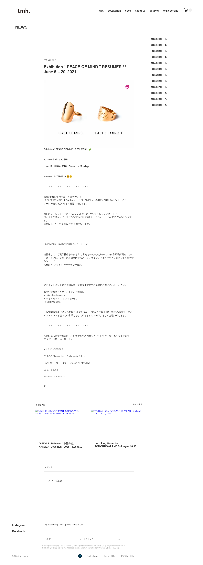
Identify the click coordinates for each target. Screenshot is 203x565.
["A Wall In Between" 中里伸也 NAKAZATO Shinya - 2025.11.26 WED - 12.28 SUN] (60, 424)
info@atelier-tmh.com (92, 546)
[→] (119, 539)
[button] (188, 10)
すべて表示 (137, 404)
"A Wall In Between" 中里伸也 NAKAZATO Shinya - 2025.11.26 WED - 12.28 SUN (61, 445)
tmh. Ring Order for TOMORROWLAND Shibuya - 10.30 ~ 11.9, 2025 (117, 445)
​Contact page (93, 556)
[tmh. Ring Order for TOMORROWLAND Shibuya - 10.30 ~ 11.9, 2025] (116, 424)
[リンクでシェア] (45, 385)
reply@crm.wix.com (113, 546)
